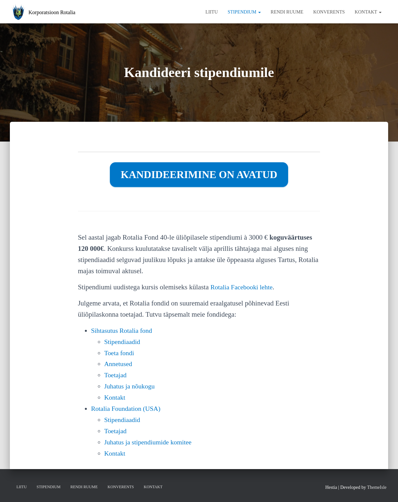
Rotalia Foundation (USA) (127, 408)
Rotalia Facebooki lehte (243, 287)
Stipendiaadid (123, 342)
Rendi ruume (287, 11)
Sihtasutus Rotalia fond (123, 330)
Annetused (119, 364)
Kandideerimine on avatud (199, 174)
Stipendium (244, 11)
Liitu (211, 11)
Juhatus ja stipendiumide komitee (150, 442)
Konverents (329, 11)
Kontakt (368, 11)
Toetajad (116, 375)
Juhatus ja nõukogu (131, 386)
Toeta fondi (120, 353)
